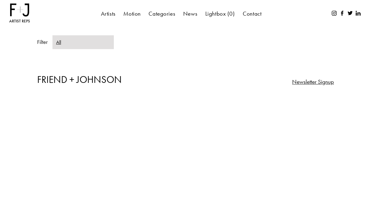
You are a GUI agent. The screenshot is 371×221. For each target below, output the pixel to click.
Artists (108, 14)
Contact (252, 14)
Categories (162, 14)
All (58, 42)
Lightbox (220, 14)
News (190, 14)
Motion (132, 14)
